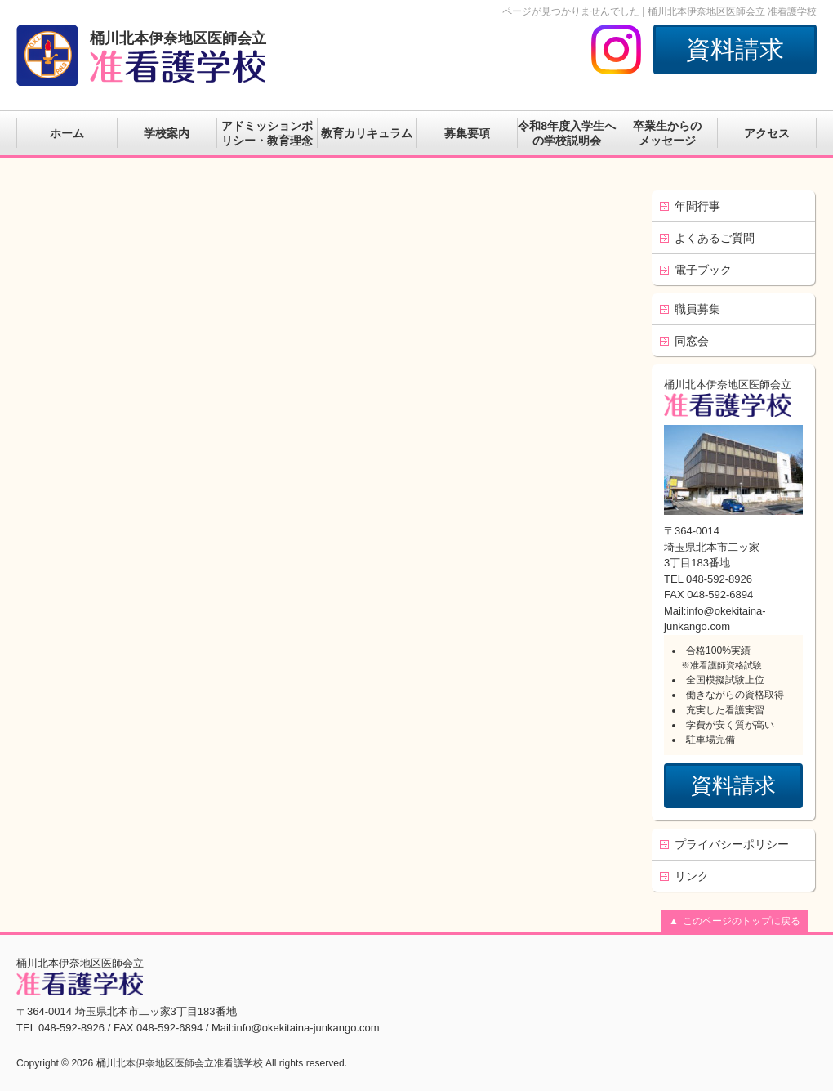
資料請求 (735, 49)
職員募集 (697, 308)
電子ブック (703, 269)
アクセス (767, 133)
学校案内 (166, 133)
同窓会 (692, 340)
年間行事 (697, 205)
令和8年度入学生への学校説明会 (567, 133)
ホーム (67, 133)
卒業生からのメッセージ (667, 133)
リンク (692, 876)
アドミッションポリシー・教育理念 (267, 133)
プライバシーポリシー (732, 844)
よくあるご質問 (715, 237)
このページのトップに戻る (741, 921)
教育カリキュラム (366, 133)
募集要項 (467, 133)
